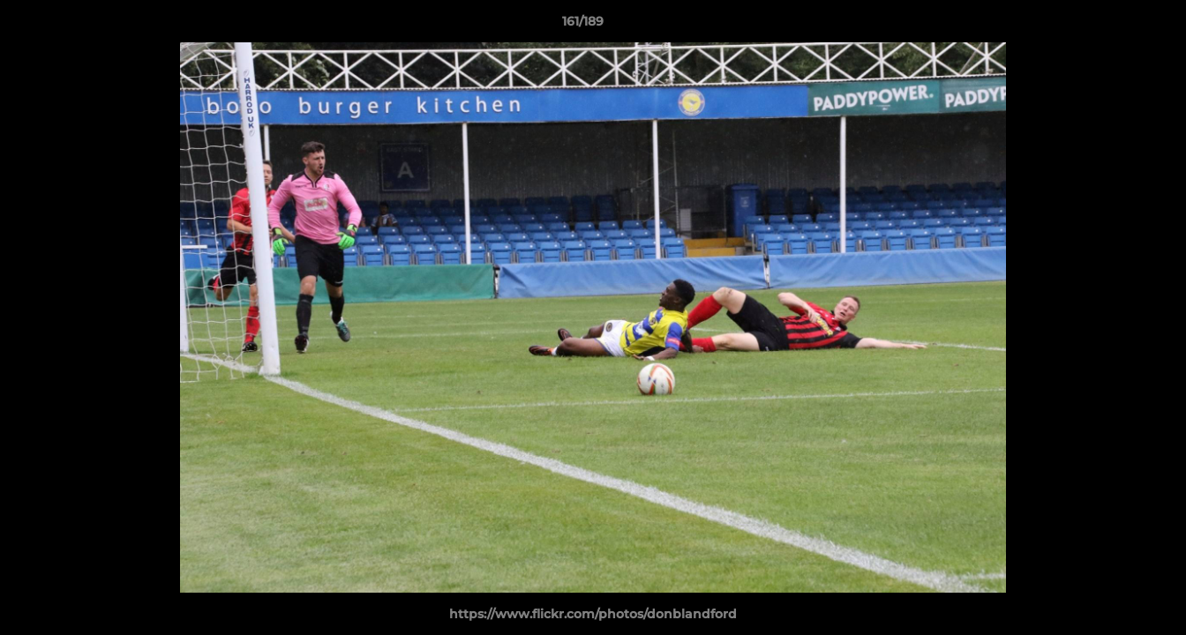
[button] (1111, 26)
